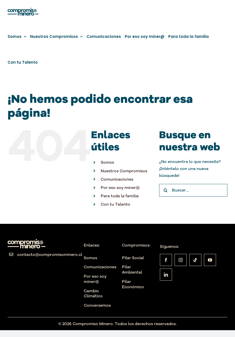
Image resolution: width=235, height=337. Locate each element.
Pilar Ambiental (132, 269)
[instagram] (181, 260)
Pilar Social (133, 257)
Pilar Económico (133, 284)
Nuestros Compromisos (124, 170)
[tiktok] (195, 260)
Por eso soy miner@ (120, 187)
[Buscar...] (193, 190)
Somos (107, 162)
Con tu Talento (115, 204)
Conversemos (97, 305)
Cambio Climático (93, 293)
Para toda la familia (120, 195)
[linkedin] (166, 275)
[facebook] (166, 260)
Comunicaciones (117, 179)
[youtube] (210, 260)
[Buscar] (165, 190)
